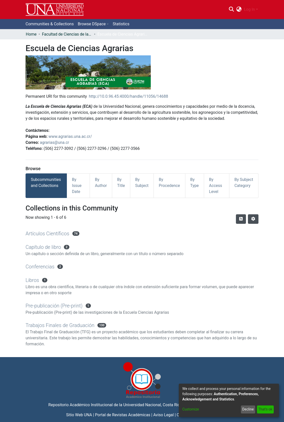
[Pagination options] (253, 219)
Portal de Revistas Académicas (122, 414)
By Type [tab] (194, 182)
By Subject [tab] (142, 182)
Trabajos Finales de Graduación (60, 325)
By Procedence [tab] (169, 182)
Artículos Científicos (47, 234)
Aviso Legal (163, 414)
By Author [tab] (101, 182)
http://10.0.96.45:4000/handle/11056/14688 (128, 96)
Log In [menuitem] (249, 9)
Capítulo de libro (43, 247)
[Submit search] (231, 10)
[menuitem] (239, 10)
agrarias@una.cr (54, 142)
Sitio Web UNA (79, 414)
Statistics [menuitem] (121, 24)
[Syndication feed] (241, 219)
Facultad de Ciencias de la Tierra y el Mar (67, 34)
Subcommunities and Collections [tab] (46, 182)
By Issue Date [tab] (76, 185)
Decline (248, 409)
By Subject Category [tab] (243, 182)
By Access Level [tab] (215, 185)
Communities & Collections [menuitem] (50, 24)
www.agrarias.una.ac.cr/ (70, 136)
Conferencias (40, 267)
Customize (190, 409)
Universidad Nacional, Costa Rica (152, 404)
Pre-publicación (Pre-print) (54, 306)
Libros (32, 280)
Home (31, 34)
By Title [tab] (121, 182)
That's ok (265, 409)
